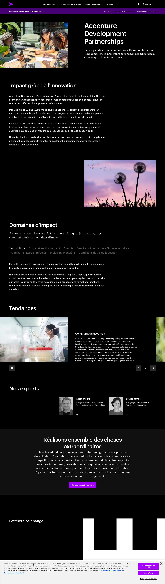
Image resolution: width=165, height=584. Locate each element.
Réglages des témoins (148, 579)
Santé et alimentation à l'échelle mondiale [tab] (103, 248)
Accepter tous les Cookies (148, 566)
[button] (82, 485)
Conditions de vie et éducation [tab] (98, 252)
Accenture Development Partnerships (25, 11)
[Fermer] (161, 563)
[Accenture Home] (16, 4)
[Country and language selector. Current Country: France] (148, 4)
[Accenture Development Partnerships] (106, 11)
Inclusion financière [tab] (62, 252)
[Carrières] (111, 4)
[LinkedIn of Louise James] (127, 414)
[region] (82, 572)
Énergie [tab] (68, 248)
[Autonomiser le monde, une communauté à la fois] (123, 11)
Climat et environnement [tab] (44, 248)
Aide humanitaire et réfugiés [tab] (29, 252)
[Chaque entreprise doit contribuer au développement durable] (146, 11)
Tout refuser (148, 573)
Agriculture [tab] (18, 248)
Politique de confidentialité (14, 573)
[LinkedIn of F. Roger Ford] (77, 414)
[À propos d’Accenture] (93, 4)
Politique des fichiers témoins (112, 570)
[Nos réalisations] (51, 4)
